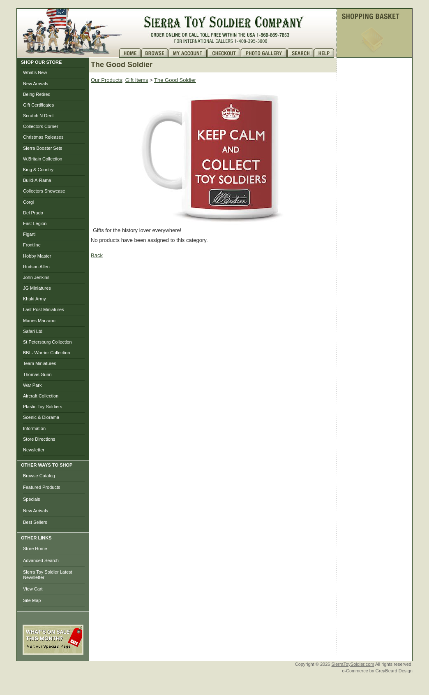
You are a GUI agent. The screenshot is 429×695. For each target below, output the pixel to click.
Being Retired (37, 94)
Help (325, 53)
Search (300, 53)
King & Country (38, 169)
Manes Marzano (39, 320)
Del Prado (33, 212)
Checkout (224, 53)
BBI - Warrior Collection (46, 352)
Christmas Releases (43, 137)
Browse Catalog (39, 475)
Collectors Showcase (44, 190)
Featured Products (41, 487)
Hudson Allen (36, 266)
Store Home (35, 548)
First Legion (34, 223)
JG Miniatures (37, 288)
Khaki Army (34, 298)
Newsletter (33, 449)
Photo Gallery (264, 53)
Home (130, 53)
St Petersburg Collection (47, 341)
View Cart (32, 588)
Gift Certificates (38, 104)
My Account (187, 53)
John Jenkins (36, 277)
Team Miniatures (39, 363)
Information (34, 428)
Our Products (106, 80)
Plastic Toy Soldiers (42, 406)
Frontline (32, 244)
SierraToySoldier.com (353, 664)
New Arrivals (35, 83)
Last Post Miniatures (43, 309)
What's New (35, 72)
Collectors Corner (40, 126)
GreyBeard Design (394, 670)
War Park (32, 385)
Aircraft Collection (40, 395)
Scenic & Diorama (41, 417)
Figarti (29, 234)
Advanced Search (41, 560)
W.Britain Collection (42, 158)
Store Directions (39, 439)
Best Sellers (35, 522)
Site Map (32, 600)
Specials (31, 499)
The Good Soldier (175, 80)
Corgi (28, 202)
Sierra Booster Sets (42, 148)
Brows (154, 53)
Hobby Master (37, 255)
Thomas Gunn (37, 374)
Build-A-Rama (37, 180)
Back (97, 255)
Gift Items (136, 80)
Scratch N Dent (38, 115)
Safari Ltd (32, 331)
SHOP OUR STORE (41, 62)
